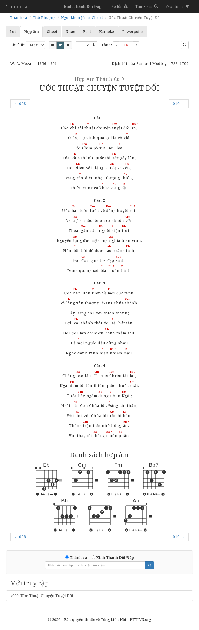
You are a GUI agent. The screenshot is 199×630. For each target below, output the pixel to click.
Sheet (52, 31)
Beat (87, 31)
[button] (177, 6)
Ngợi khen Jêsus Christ (82, 17)
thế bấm (46, 494)
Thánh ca (16, 6)
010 (179, 103)
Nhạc (70, 31)
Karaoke (106, 31)
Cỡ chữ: (17, 44)
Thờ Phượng (44, 17)
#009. (41, 595)
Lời (13, 31)
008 (20, 103)
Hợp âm (31, 31)
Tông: (106, 44)
